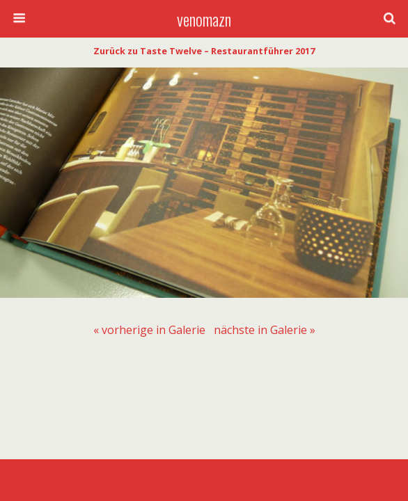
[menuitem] (149, 329)
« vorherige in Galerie (149, 329)
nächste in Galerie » (264, 329)
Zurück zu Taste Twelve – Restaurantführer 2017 (204, 51)
